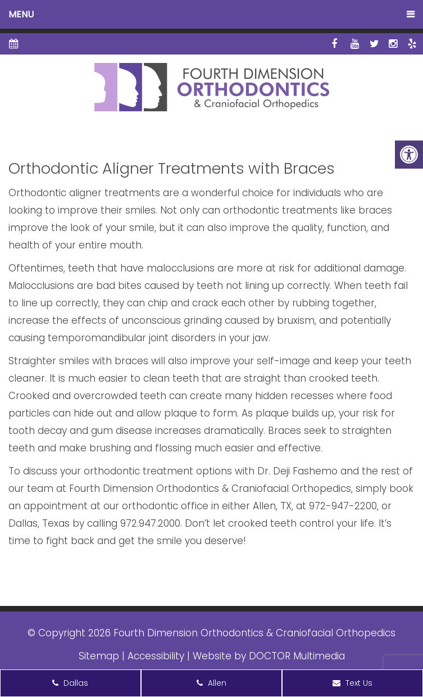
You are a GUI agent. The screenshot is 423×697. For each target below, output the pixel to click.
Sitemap (99, 656)
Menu (21, 14)
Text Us (352, 683)
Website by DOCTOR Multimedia (269, 656)
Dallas (70, 683)
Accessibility (156, 656)
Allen (211, 683)
